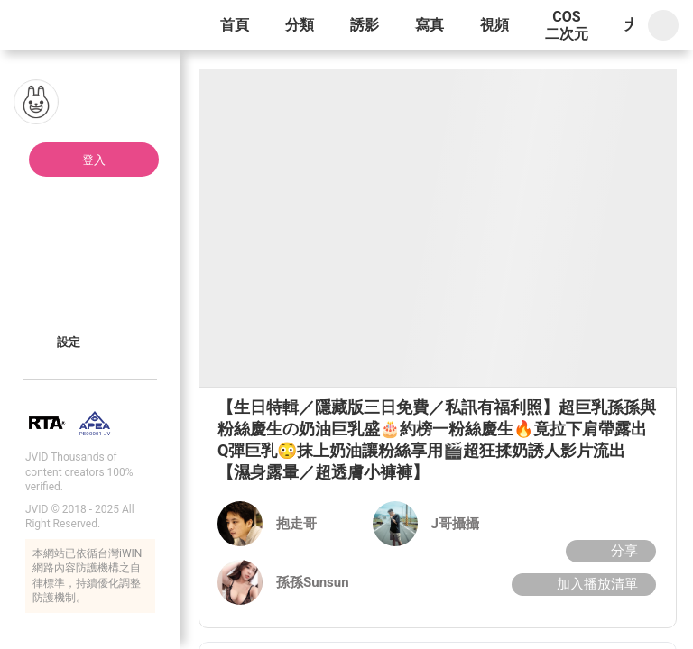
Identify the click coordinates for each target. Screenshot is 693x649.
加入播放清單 (581, 584)
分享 (608, 551)
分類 (299, 24)
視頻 (494, 24)
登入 (94, 160)
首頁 (234, 24)
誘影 (364, 24)
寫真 (429, 24)
